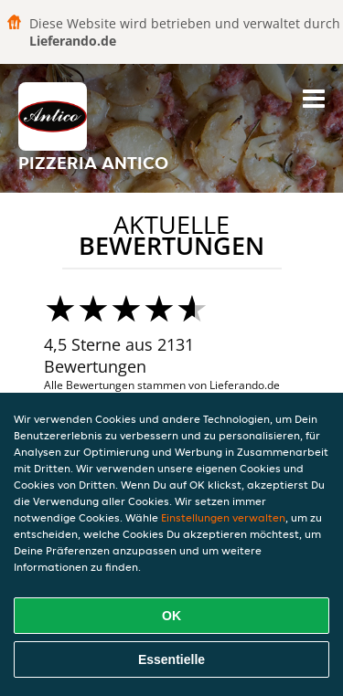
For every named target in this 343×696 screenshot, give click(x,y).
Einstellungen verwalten (223, 517)
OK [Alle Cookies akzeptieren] (171, 615)
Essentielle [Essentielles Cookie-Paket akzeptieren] (171, 659)
